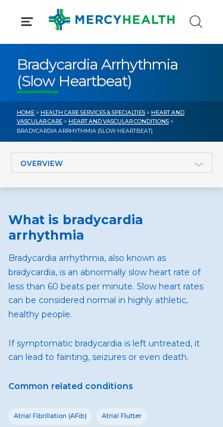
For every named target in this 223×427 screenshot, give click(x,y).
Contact (34, 271)
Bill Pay (33, 249)
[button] (111, 59)
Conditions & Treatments (71, 111)
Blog (138, 227)
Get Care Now (47, 227)
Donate (144, 271)
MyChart (146, 249)
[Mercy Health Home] (22, 18)
